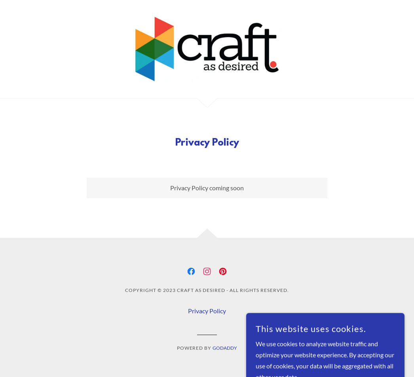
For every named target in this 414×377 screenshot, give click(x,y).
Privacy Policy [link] (207, 310)
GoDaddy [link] (225, 348)
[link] (207, 48)
